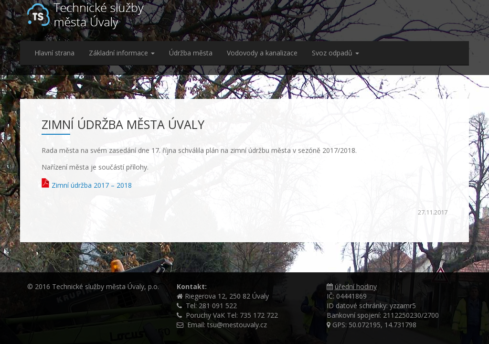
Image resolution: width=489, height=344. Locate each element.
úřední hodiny (356, 286)
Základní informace (122, 52)
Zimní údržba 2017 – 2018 (92, 185)
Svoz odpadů (335, 52)
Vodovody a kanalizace (262, 52)
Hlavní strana (54, 52)
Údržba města (191, 52)
